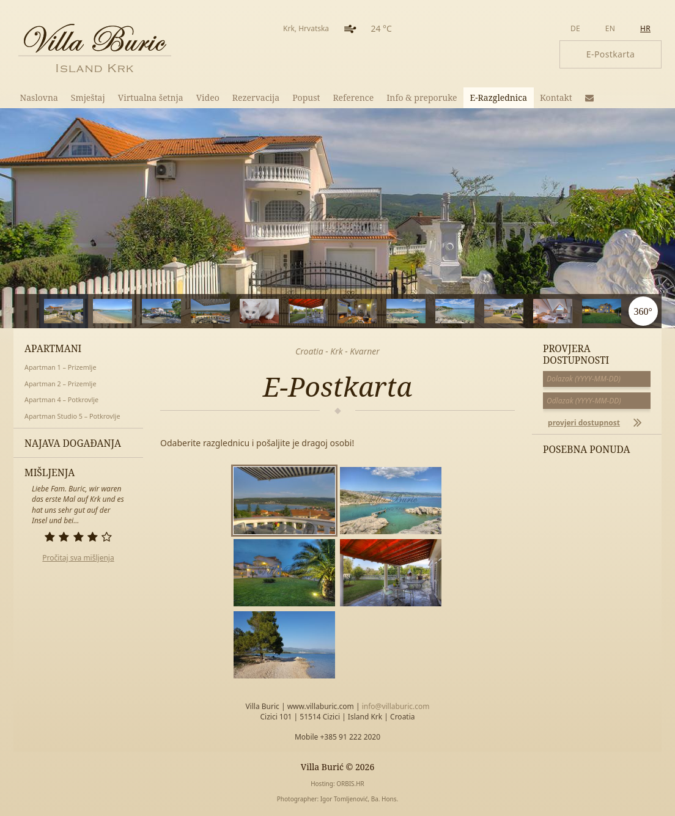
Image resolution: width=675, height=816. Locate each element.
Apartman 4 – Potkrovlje (61, 399)
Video (207, 97)
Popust (306, 97)
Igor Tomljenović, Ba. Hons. (359, 799)
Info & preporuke (421, 97)
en (610, 28)
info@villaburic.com (396, 706)
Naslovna (39, 97)
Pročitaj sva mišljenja (78, 558)
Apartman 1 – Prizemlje (60, 367)
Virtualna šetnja (150, 97)
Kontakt (556, 97)
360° (642, 311)
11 (582, 311)
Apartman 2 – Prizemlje (60, 383)
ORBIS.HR (350, 783)
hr (645, 28)
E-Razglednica (499, 97)
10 (533, 311)
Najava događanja (72, 443)
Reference (353, 97)
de (575, 28)
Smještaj (88, 97)
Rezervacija (255, 97)
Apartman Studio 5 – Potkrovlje (72, 416)
